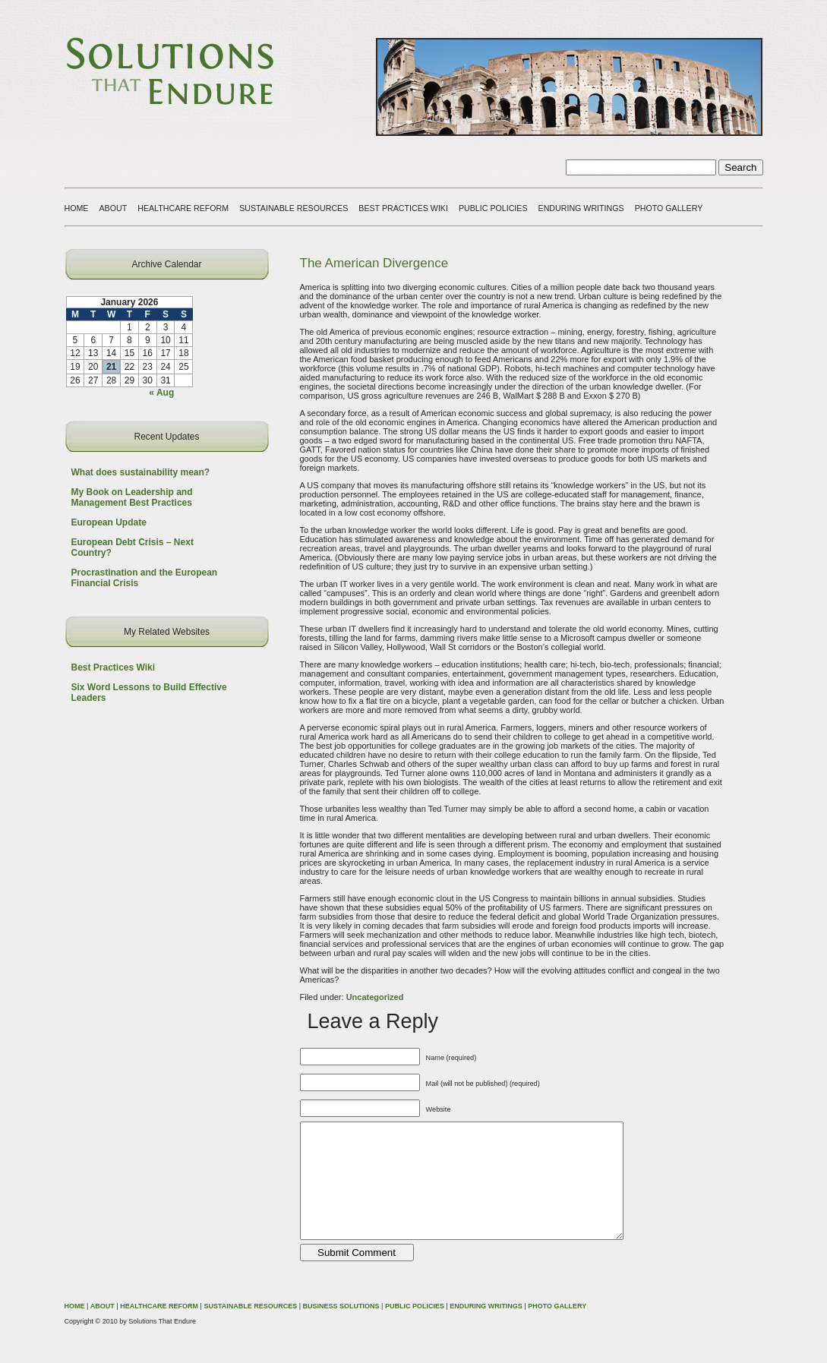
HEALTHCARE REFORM (183, 208)
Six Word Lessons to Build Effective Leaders (149, 692)
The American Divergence (374, 263)
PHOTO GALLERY (669, 208)
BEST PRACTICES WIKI (403, 208)
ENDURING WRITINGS (581, 208)
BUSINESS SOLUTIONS (341, 1329)
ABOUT (113, 208)
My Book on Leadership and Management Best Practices (132, 497)
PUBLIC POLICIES (493, 208)
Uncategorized (375, 997)
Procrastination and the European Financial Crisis (144, 577)
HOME (77, 208)
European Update (109, 522)
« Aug (161, 392)
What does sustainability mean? (140, 472)
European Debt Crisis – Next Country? (132, 547)
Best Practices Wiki (113, 667)
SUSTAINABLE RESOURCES (293, 208)
